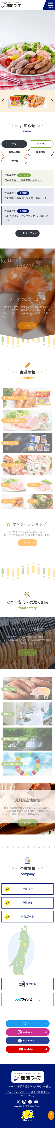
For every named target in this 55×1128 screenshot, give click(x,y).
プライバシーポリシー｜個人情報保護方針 (27, 1092)
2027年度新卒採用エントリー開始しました (27, 198)
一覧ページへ (27, 233)
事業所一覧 (27, 916)
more (27, 326)
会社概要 (27, 902)
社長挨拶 (27, 888)
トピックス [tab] (40, 144)
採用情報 (27, 984)
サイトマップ (28, 1096)
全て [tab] (14, 144)
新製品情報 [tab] (14, 152)
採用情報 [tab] (40, 152)
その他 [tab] (14, 160)
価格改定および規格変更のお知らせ (23, 180)
